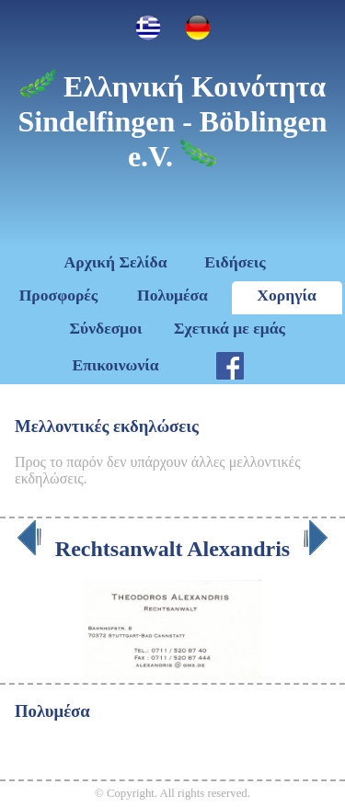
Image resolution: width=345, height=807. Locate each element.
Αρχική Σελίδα (115, 262)
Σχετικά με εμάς (229, 328)
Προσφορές (58, 295)
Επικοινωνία (115, 365)
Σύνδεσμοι (106, 328)
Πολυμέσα (172, 295)
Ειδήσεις (234, 262)
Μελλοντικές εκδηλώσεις (107, 426)
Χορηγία (286, 295)
